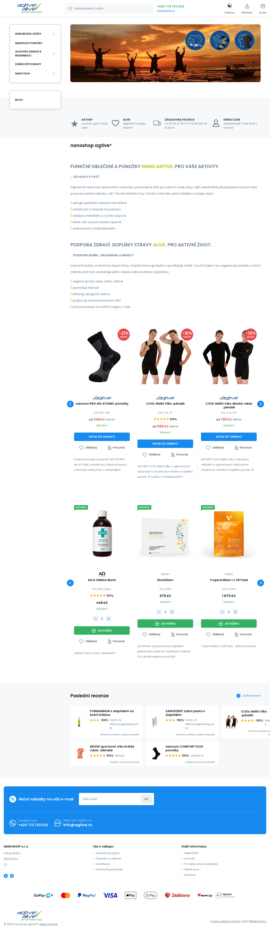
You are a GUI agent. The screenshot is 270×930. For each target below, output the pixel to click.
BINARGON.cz (258, 921)
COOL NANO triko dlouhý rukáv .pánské (228, 405)
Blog (19, 100)
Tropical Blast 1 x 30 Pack (229, 580)
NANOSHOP (191, 853)
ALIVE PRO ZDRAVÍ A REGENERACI (28, 53)
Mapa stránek (49, 924)
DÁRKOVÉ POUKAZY (28, 64)
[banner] (29, 9)
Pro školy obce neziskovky (201, 864)
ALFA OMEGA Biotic (102, 580)
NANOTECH (22, 73)
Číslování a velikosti (108, 858)
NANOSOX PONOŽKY (28, 43)
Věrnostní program (108, 853)
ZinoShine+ (165, 580)
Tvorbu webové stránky (225, 921)
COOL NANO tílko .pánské (165, 404)
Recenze (190, 875)
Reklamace (191, 869)
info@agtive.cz (166, 10)
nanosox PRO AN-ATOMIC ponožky (102, 404)
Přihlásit (146, 799)
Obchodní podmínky (109, 869)
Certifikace (103, 864)
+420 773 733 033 (170, 6)
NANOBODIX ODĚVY (28, 34)
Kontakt (189, 858)
